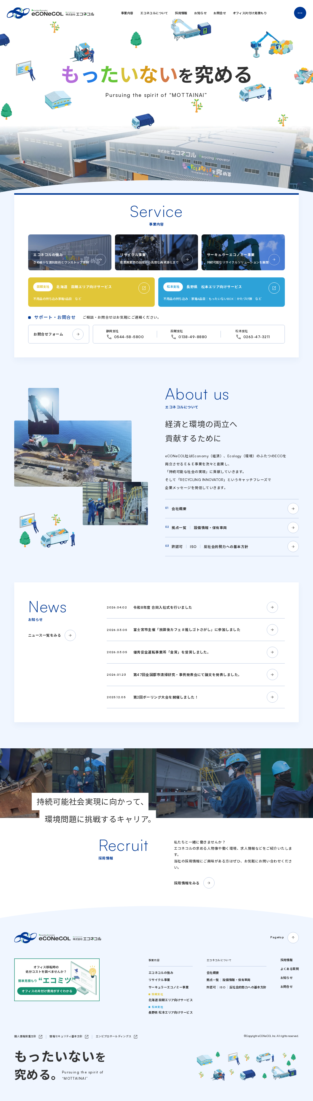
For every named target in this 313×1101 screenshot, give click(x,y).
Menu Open (300, 13)
